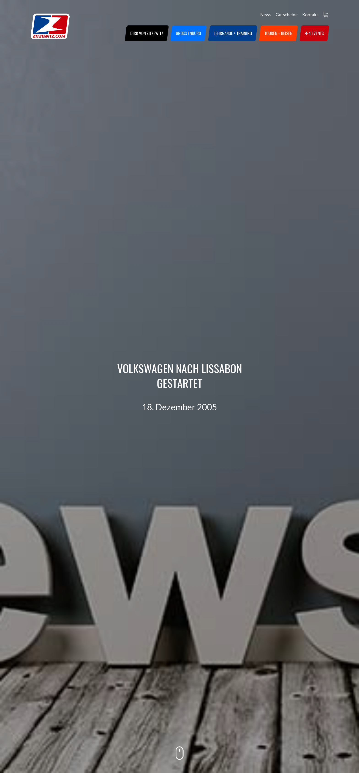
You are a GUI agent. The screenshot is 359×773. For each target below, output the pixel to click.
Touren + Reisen (278, 33)
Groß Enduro (188, 33)
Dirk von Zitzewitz (146, 33)
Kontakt (310, 14)
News (265, 14)
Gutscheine (287, 14)
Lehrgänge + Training (233, 33)
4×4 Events (314, 33)
